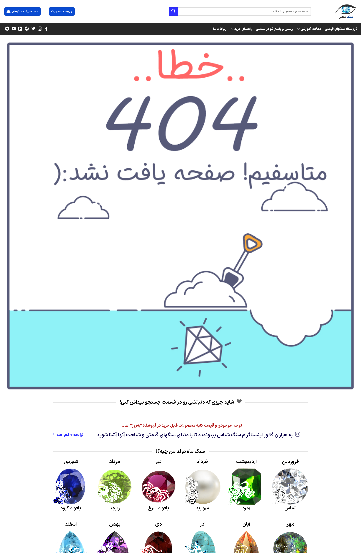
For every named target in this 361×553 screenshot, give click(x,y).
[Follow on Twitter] (33, 29)
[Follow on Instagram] (40, 29)
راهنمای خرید (241, 29)
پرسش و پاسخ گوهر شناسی (275, 29)
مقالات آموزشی (309, 29)
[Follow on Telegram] (7, 29)
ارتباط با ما (220, 29)
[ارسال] (173, 11)
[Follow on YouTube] (14, 29)
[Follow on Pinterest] (27, 29)
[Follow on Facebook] (46, 29)
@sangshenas (68, 435)
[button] (22, 11)
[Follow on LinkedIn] (20, 29)
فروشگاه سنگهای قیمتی (341, 29)
